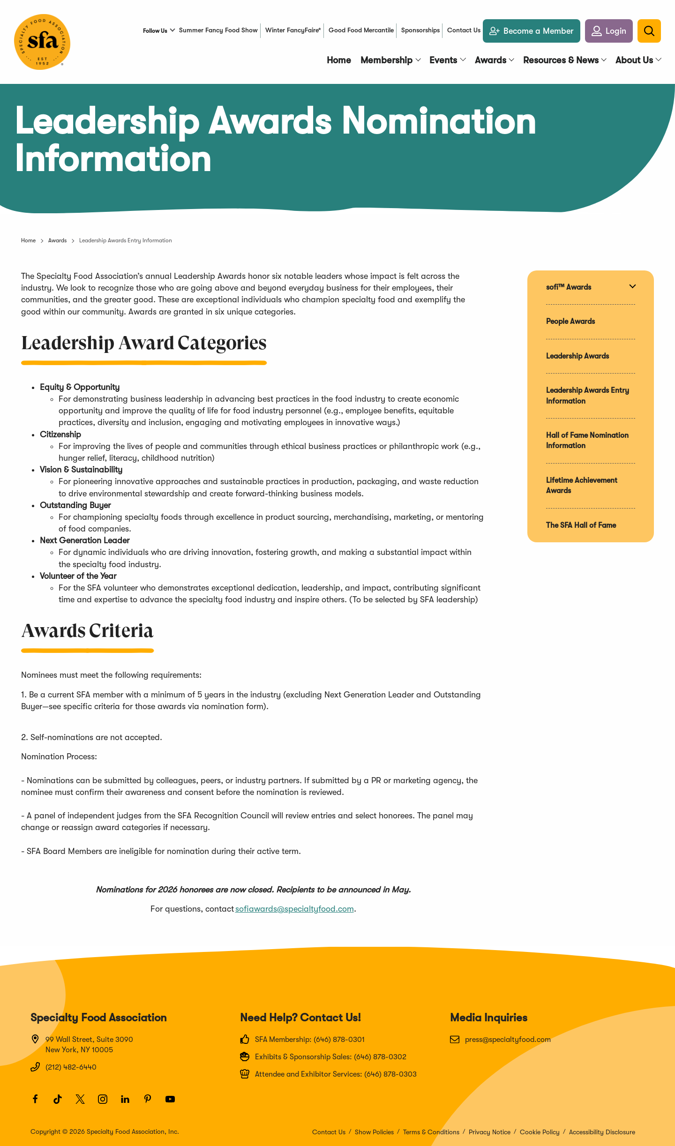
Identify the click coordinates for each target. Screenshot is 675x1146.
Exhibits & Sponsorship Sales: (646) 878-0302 (323, 1056)
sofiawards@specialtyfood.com (294, 909)
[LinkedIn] (129, 1103)
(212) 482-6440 (63, 1066)
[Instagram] (107, 1103)
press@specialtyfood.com (500, 1039)
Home (28, 240)
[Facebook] (39, 1103)
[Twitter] (84, 1103)
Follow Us (155, 31)
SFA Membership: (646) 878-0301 (302, 1039)
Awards (57, 240)
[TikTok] (62, 1103)
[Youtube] (174, 1103)
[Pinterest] (152, 1103)
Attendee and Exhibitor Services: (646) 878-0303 (328, 1074)
